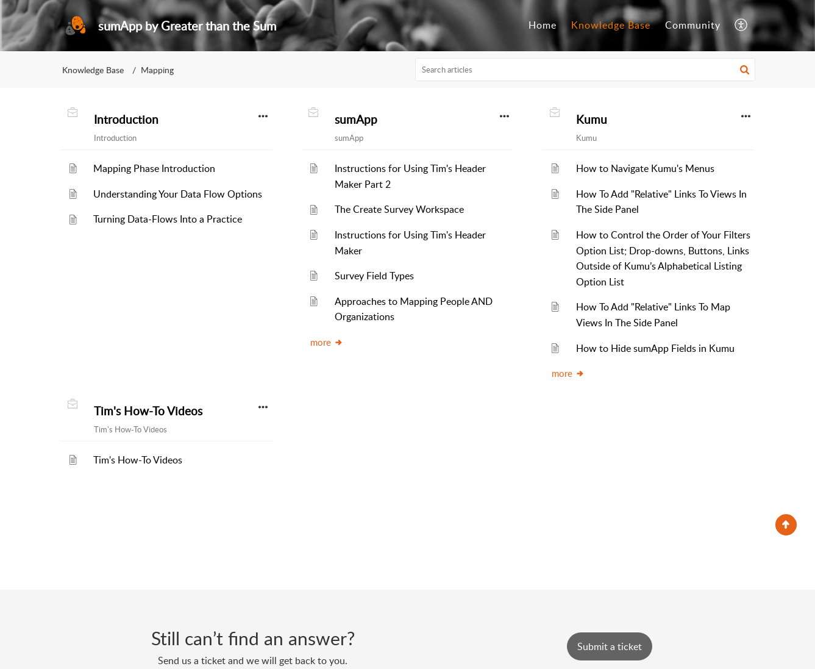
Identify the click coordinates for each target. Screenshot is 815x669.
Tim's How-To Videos (148, 411)
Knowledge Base (93, 70)
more (326, 342)
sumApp (356, 119)
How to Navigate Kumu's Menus (645, 168)
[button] (741, 26)
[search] (585, 69)
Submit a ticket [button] (609, 646)
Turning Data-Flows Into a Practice (167, 219)
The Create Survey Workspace (399, 209)
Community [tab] (693, 25)
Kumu (591, 119)
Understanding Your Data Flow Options (177, 194)
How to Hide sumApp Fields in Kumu (655, 348)
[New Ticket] (609, 646)
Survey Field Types (374, 275)
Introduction (126, 119)
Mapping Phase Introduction (154, 168)
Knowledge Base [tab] (610, 25)
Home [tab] (543, 25)
